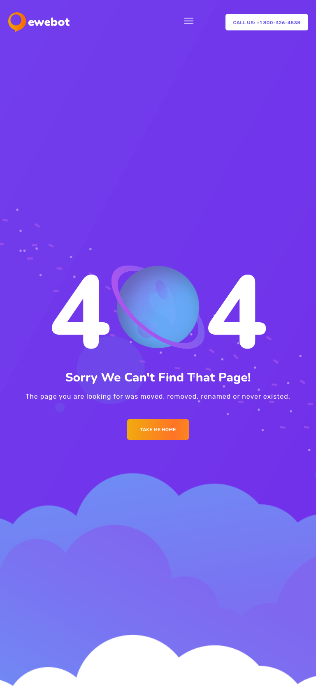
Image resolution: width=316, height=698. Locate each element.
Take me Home (158, 429)
